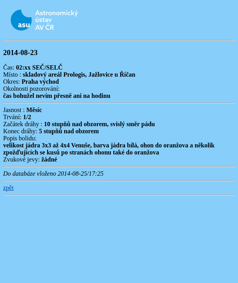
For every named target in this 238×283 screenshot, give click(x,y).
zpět (8, 187)
